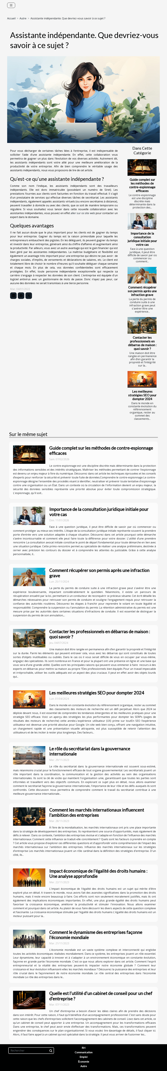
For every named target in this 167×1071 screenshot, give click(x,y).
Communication (83, 1052)
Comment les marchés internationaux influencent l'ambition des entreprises (96, 812)
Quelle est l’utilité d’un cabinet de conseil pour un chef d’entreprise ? (100, 996)
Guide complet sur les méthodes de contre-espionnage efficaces (142, 185)
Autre (23, 18)
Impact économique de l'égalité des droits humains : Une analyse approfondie (98, 873)
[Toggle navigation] (11, 5)
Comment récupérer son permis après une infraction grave (142, 291)
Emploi (83, 1056)
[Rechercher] (31, 1050)
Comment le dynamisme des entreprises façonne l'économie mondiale (95, 935)
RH (83, 1047)
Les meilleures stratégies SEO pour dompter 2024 (142, 395)
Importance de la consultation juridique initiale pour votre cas (142, 238)
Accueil (11, 18)
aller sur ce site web (83, 213)
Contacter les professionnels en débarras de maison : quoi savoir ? (142, 343)
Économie (83, 1061)
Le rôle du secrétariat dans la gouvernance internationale (89, 751)
